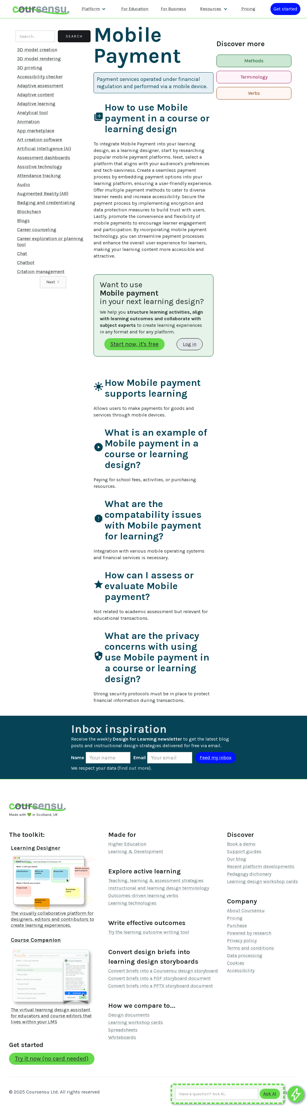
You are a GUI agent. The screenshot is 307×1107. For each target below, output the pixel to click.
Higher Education (127, 844)
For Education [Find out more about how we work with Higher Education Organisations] (134, 8)
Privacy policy (242, 940)
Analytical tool (32, 112)
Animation (28, 121)
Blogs (23, 220)
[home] (41, 8)
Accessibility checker (40, 76)
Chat (22, 253)
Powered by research (249, 933)
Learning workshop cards (135, 1022)
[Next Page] (53, 282)
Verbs (254, 93)
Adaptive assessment (40, 85)
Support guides (244, 851)
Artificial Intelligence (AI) (44, 148)
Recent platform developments (260, 866)
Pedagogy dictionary (249, 874)
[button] (94, 8)
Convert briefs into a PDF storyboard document (159, 978)
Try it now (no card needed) (51, 1058)
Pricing (235, 918)
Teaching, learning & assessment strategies (156, 880)
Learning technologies (132, 903)
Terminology (253, 77)
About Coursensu (246, 910)
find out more (134, 768)
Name (77, 757)
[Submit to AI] (270, 1094)
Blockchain (29, 211)
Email (139, 757)
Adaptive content (35, 94)
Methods (254, 61)
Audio (23, 184)
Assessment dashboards (43, 157)
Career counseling (36, 229)
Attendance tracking (39, 175)
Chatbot (25, 262)
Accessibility (241, 970)
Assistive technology (39, 166)
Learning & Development (135, 851)
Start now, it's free (134, 344)
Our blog (236, 859)
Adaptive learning (36, 103)
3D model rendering (39, 58)
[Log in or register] (285, 9)
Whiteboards (122, 1037)
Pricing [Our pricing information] (248, 8)
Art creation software (39, 139)
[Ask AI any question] (216, 1094)
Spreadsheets (123, 1030)
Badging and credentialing (46, 202)
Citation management (40, 271)
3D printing (29, 67)
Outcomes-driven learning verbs (143, 895)
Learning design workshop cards (262, 881)
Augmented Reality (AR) (42, 193)
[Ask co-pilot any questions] (296, 1094)
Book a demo (241, 844)
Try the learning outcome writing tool (148, 932)
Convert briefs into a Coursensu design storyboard (163, 971)
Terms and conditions (250, 948)
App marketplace (35, 130)
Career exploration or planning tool (50, 241)
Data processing (244, 955)
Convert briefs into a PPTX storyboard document (160, 986)
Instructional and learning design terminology (158, 888)
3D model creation (37, 49)
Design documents (129, 1015)
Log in (189, 344)
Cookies (235, 963)
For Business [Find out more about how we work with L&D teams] (173, 8)
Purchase (237, 925)
